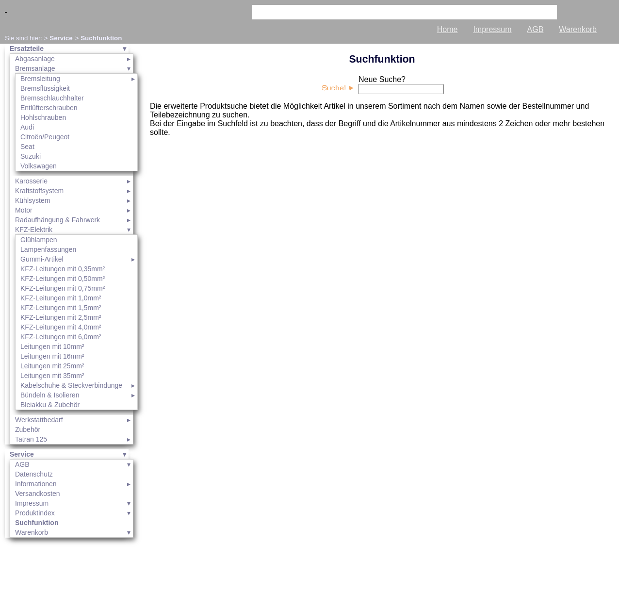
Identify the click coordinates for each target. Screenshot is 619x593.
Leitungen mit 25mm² (52, 366)
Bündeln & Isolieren (49, 395)
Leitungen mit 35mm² (52, 375)
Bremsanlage (35, 68)
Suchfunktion (101, 38)
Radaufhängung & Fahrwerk (57, 220)
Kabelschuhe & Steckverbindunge (71, 385)
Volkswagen (38, 166)
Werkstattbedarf (39, 420)
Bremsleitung (40, 78)
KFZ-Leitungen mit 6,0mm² (60, 337)
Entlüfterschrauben (49, 108)
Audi (27, 127)
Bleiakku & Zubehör (50, 405)
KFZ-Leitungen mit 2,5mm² (60, 317)
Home (447, 29)
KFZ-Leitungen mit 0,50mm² (62, 278)
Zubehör (27, 429)
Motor (24, 210)
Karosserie (31, 181)
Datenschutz (34, 474)
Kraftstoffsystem (39, 191)
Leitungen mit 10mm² (52, 346)
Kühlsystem (32, 200)
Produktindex (35, 513)
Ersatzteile (27, 48)
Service (60, 38)
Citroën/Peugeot (44, 137)
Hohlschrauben (43, 117)
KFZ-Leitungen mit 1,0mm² (60, 298)
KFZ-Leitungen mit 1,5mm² (60, 308)
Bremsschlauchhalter (52, 98)
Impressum (492, 29)
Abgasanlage (35, 59)
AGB (535, 29)
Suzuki (30, 156)
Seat (27, 146)
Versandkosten (37, 493)
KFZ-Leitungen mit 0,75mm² (62, 288)
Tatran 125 (31, 439)
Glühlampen (38, 240)
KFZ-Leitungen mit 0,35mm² (62, 269)
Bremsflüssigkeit (45, 88)
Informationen (36, 484)
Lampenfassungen (48, 249)
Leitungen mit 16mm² (52, 356)
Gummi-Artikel (42, 259)
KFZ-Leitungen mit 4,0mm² (60, 327)
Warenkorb (578, 29)
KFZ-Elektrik (33, 229)
